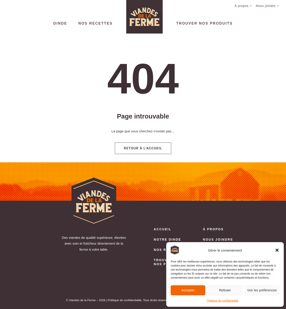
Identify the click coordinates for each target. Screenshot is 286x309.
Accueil (162, 229)
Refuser (225, 290)
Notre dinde (167, 239)
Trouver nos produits (204, 23)
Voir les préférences (262, 290)
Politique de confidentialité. (125, 300)
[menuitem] (243, 6)
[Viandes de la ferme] (144, 17)
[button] (277, 250)
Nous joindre (267, 6)
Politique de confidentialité (222, 300)
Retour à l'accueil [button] (143, 148)
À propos (243, 6)
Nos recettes (95, 23)
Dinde (60, 23)
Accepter (188, 290)
